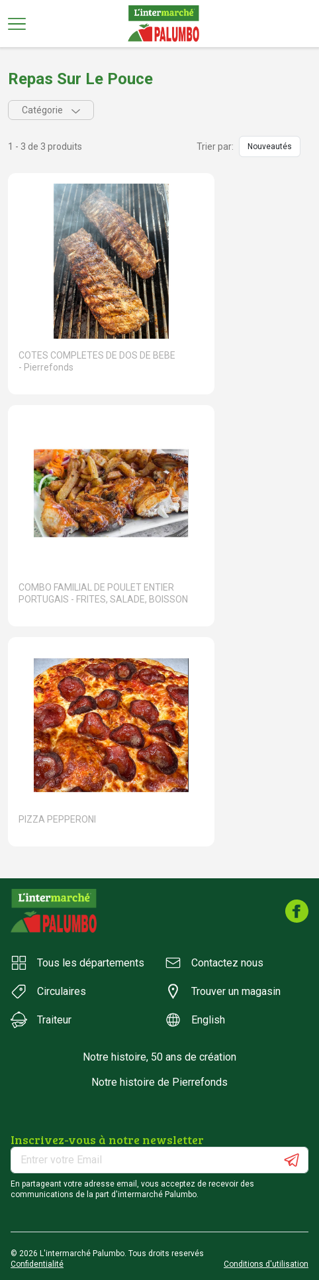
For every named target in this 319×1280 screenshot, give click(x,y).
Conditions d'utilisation (266, 1264)
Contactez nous (214, 963)
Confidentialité (37, 1264)
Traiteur (41, 1020)
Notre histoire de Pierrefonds (159, 1082)
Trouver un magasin (223, 991)
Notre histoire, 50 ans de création (159, 1057)
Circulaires (48, 991)
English (195, 1020)
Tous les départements (77, 963)
